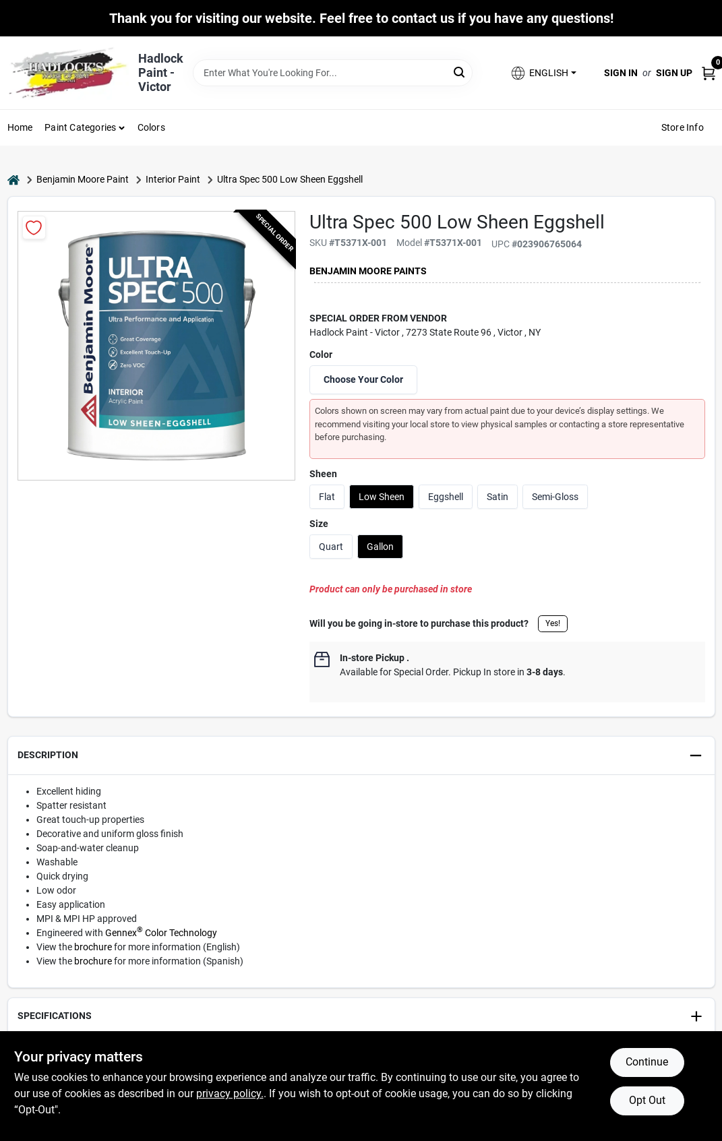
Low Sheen (381, 496)
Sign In (621, 72)
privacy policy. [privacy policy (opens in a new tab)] (230, 1093)
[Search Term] (333, 72)
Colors (151, 127)
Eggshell (445, 496)
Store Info (682, 127)
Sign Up (674, 72)
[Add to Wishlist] (34, 227)
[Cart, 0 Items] (708, 72)
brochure (93, 947)
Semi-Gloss (555, 496)
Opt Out (647, 1100)
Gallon (380, 546)
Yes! (552, 623)
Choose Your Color (363, 379)
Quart (331, 546)
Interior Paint (173, 179)
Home (20, 127)
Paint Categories (80, 127)
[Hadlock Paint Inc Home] (68, 73)
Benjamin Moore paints (368, 271)
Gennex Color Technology (161, 932)
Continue (647, 1061)
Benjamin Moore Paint (82, 179)
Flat (327, 496)
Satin (497, 496)
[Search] (460, 72)
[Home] (13, 180)
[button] (542, 73)
